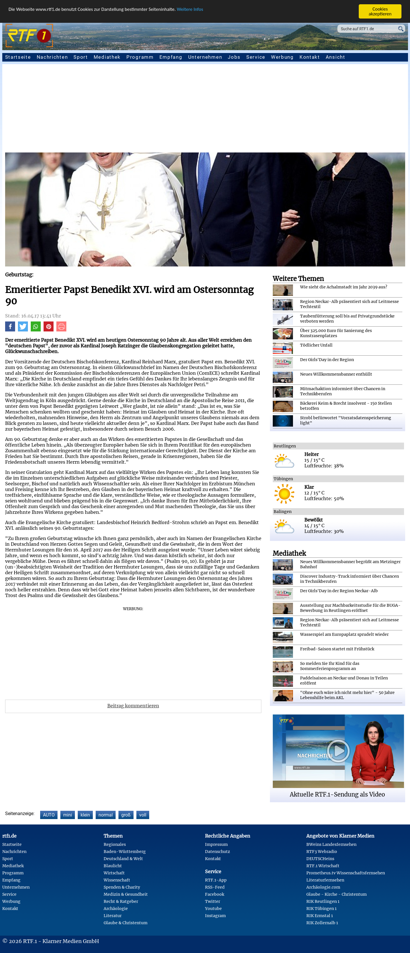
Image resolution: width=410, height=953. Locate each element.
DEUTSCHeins (320, 858)
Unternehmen (205, 57)
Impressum (216, 844)
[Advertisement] (205, 110)
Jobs (234, 57)
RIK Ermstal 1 (319, 915)
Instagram (215, 915)
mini (67, 815)
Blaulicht (113, 865)
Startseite (18, 57)
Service (255, 57)
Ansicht (335, 57)
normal (106, 815)
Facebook (214, 894)
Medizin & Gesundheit (126, 894)
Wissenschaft (117, 880)
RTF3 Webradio (321, 851)
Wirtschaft (114, 872)
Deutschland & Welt (123, 858)
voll (142, 815)
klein (85, 815)
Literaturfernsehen (325, 880)
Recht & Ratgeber (121, 901)
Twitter (212, 901)
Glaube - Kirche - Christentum (336, 894)
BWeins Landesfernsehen (331, 844)
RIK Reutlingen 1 (322, 901)
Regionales (115, 844)
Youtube (213, 908)
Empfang (171, 57)
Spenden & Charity (122, 887)
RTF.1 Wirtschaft (322, 865)
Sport (80, 57)
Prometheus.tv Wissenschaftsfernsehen (345, 872)
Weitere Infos (190, 9)
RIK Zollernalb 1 (322, 922)
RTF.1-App (216, 880)
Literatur (113, 915)
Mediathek (107, 57)
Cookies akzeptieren (380, 11)
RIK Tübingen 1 (321, 908)
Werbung (282, 57)
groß (126, 815)
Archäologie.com (323, 887)
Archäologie (116, 908)
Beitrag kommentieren (133, 705)
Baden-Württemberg (125, 851)
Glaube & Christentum (125, 922)
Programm (140, 57)
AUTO (49, 815)
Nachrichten (52, 57)
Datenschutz (217, 851)
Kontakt (310, 57)
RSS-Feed (215, 887)
